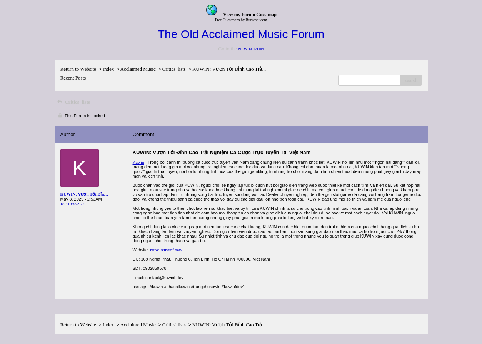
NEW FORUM (251, 49)
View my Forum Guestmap (250, 14)
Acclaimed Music (138, 69)
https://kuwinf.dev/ (166, 250)
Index (108, 69)
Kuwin (138, 162)
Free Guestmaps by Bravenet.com (241, 20)
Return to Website (78, 69)
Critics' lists (174, 69)
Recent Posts (73, 78)
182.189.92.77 (72, 203)
